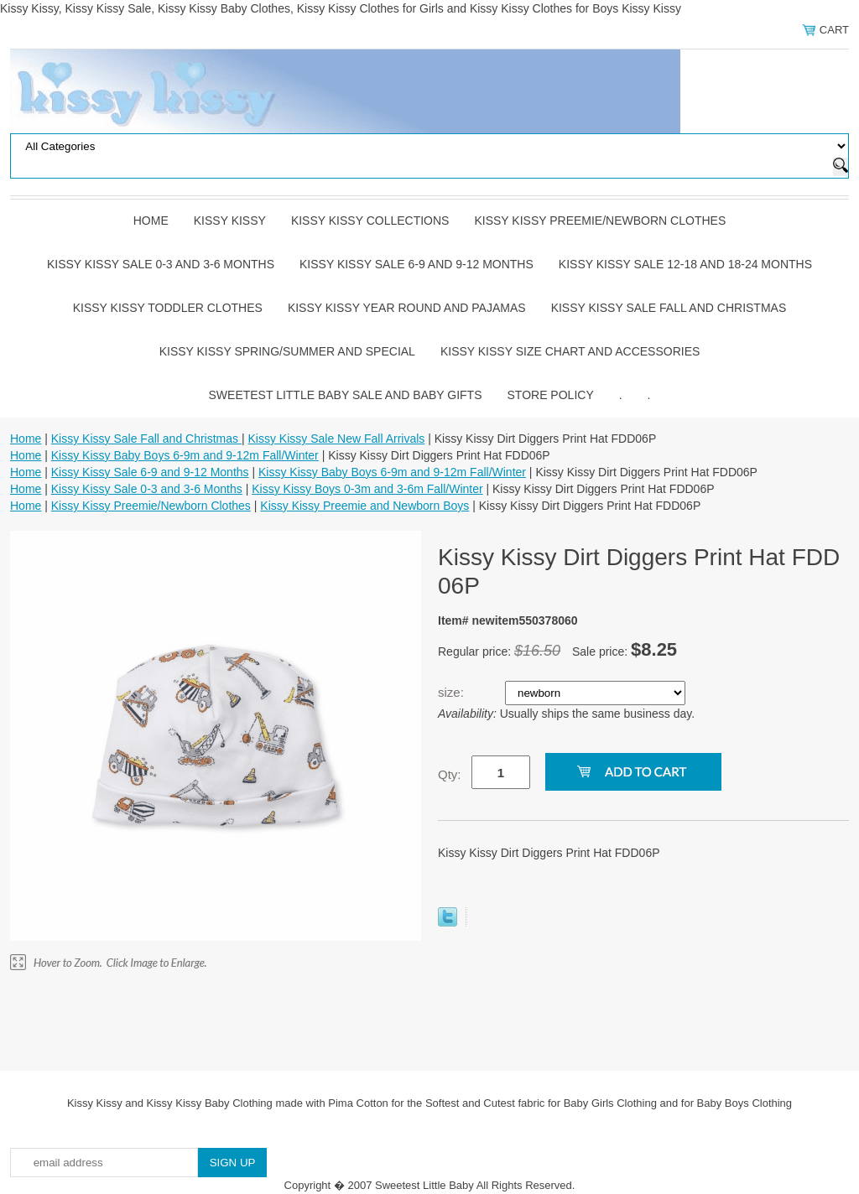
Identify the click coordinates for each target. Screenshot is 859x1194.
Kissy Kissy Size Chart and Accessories (570, 351)
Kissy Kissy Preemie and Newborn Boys (364, 505)
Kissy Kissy (230, 220)
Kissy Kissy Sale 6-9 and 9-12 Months (416, 264)
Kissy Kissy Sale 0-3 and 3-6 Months (160, 264)
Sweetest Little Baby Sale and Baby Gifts (345, 395)
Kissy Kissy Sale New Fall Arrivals (336, 438)
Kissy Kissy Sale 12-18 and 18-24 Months (685, 264)
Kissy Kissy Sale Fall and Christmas (669, 307)
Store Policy (551, 395)
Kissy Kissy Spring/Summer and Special (287, 351)
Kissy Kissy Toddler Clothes (168, 307)
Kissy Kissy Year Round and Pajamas (407, 307)
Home (151, 220)
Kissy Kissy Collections (370, 220)
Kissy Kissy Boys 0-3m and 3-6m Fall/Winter (367, 489)
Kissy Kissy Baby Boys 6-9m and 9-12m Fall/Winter (185, 455)
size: (452, 692)
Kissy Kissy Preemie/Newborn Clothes (600, 220)
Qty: (449, 774)
